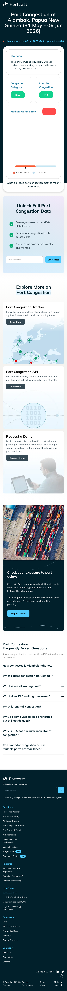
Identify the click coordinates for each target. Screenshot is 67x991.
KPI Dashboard (9, 835)
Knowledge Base (10, 931)
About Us (7, 952)
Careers (6, 961)
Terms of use (42, 983)
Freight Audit (8, 851)
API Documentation (11, 926)
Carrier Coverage (10, 940)
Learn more (33, 186)
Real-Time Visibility (11, 812)
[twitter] (62, 971)
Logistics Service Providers (15, 897)
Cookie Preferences (27, 983)
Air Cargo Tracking (11, 821)
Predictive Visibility (11, 816)
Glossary (6, 935)
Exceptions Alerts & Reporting (11, 870)
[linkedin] (57, 971)
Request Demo (17, 458)
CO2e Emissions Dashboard (10, 841)
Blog (5, 921)
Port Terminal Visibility (12, 830)
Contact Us (8, 957)
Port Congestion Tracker (13, 825)
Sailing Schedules (10, 847)
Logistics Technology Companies (12, 908)
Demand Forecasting (12, 880)
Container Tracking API (13, 876)
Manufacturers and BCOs (14, 902)
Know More (15, 322)
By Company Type (10, 893)
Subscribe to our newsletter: (15, 784)
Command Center (11, 856)
